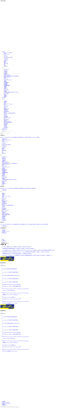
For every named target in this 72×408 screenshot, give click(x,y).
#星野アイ (5, 88)
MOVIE (3, 97)
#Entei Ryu (5, 109)
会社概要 (3, 401)
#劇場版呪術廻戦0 (7, 85)
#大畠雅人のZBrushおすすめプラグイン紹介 (9, 179)
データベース (4, 145)
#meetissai (5, 126)
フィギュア (4, 146)
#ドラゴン (5, 106)
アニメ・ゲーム (4, 141)
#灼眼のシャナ (6, 74)
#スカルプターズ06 (7, 117)
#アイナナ (5, 70)
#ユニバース (6, 89)
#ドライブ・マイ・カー (8, 79)
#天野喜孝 (5, 73)
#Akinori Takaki (6, 111)
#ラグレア (5, 72)
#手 (4, 118)
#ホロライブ (4, 181)
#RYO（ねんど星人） (7, 121)
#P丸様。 (5, 87)
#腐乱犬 (3, 194)
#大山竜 (3, 206)
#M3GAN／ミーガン (5, 164)
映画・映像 (4, 150)
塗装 (3, 149)
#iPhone (5, 120)
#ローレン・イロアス (7, 75)
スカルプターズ (4, 129)
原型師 (3, 148)
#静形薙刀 (4, 183)
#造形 (3, 195)
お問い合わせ (4, 232)
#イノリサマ (6, 105)
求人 (3, 152)
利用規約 (3, 404)
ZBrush (3, 140)
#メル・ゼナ (6, 78)
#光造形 (5, 91)
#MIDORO (5, 116)
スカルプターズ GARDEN (6, 144)
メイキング (4, 147)
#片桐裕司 (5, 124)
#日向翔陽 (5, 83)
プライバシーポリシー (6, 402)
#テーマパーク (6, 69)
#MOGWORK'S (6, 82)
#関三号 (5, 125)
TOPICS (3, 51)
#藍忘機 (5, 81)
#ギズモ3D (6, 110)
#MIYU (5, 112)
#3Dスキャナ (6, 123)
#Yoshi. (5, 80)
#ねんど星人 (4, 208)
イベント (3, 142)
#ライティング (6, 90)
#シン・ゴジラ (4, 180)
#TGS (3, 165)
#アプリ (3, 207)
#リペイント (4, 219)
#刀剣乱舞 (5, 84)
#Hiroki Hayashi (6, 108)
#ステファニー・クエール (6, 196)
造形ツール (4, 153)
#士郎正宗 (5, 71)
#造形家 (5, 86)
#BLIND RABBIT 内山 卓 (8, 122)
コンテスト (4, 143)
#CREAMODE (6, 119)
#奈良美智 (4, 220)
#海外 (5, 107)
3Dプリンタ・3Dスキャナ (6, 139)
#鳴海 (3, 182)
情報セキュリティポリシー (6, 403)
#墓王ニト (4, 193)
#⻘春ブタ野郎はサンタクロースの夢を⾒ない (9, 163)
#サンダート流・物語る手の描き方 (8, 205)
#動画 (3, 184)
